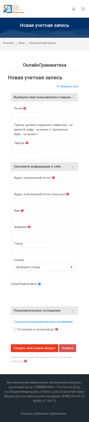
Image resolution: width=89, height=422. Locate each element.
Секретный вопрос (24, 284)
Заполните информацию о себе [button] (37, 166)
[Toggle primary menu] (83, 8)
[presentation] (41, 295)
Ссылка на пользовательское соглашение (43, 322)
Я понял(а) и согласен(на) (35, 329)
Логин (18, 108)
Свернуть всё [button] (69, 86)
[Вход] (73, 8)
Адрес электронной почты (32, 178)
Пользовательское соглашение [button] (37, 310)
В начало (8, 42)
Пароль (19, 143)
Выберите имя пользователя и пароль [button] (42, 97)
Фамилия (20, 227)
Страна (19, 260)
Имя (17, 211)
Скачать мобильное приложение (43, 413)
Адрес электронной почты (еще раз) (39, 194)
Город (18, 243)
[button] (40, 284)
